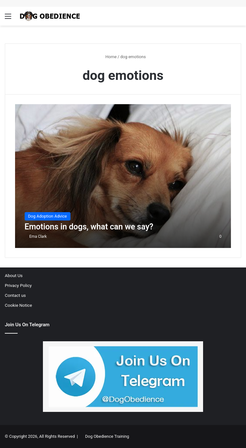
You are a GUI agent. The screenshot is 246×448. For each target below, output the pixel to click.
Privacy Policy (18, 285)
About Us (14, 275)
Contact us (15, 295)
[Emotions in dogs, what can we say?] (123, 176)
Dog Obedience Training (107, 436)
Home (108, 56)
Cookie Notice (18, 305)
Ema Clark (38, 236)
